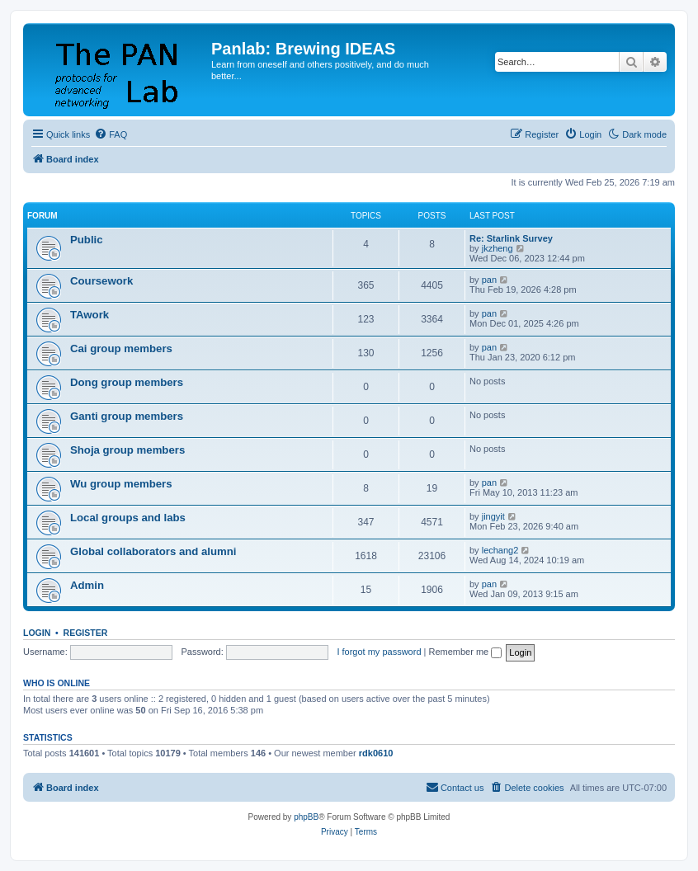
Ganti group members (126, 416)
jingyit (493, 516)
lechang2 (500, 550)
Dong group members (126, 382)
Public (86, 239)
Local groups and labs (128, 517)
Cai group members (121, 348)
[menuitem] (110, 134)
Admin (87, 585)
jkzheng (497, 248)
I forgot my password (379, 652)
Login (36, 633)
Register (86, 633)
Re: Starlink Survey (511, 238)
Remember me (465, 652)
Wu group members (121, 484)
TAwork (89, 314)
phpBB (306, 817)
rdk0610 (376, 753)
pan (489, 280)
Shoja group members (127, 450)
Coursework (101, 281)
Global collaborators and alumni (153, 551)
